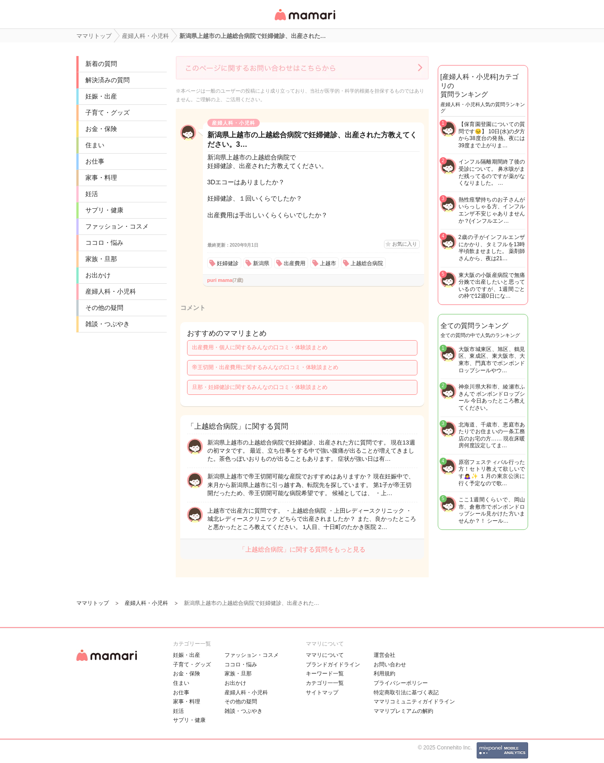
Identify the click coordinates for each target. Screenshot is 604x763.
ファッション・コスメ (117, 226)
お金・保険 (101, 128)
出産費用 (294, 263)
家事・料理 (101, 177)
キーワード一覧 (325, 673)
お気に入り (404, 244)
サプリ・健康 (104, 210)
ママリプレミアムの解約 (403, 711)
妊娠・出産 (101, 96)
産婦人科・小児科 (110, 291)
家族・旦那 (101, 258)
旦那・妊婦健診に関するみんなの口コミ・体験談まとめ (260, 387)
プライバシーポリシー (401, 683)
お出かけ (98, 275)
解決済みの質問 (107, 80)
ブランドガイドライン (333, 664)
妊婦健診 (228, 263)
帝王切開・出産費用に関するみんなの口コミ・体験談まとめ (265, 367)
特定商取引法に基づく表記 (406, 692)
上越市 (328, 263)
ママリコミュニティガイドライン (414, 701)
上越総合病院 (367, 263)
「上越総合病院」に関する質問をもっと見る (302, 549)
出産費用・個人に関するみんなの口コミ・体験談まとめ (260, 347)
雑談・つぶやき (107, 324)
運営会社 (384, 655)
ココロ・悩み (104, 242)
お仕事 (94, 161)
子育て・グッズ (107, 112)
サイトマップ (322, 692)
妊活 (91, 193)
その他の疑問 (104, 307)
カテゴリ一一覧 (325, 683)
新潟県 (261, 263)
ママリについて (325, 655)
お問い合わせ (390, 664)
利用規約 (384, 673)
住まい (94, 145)
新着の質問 (101, 63)
